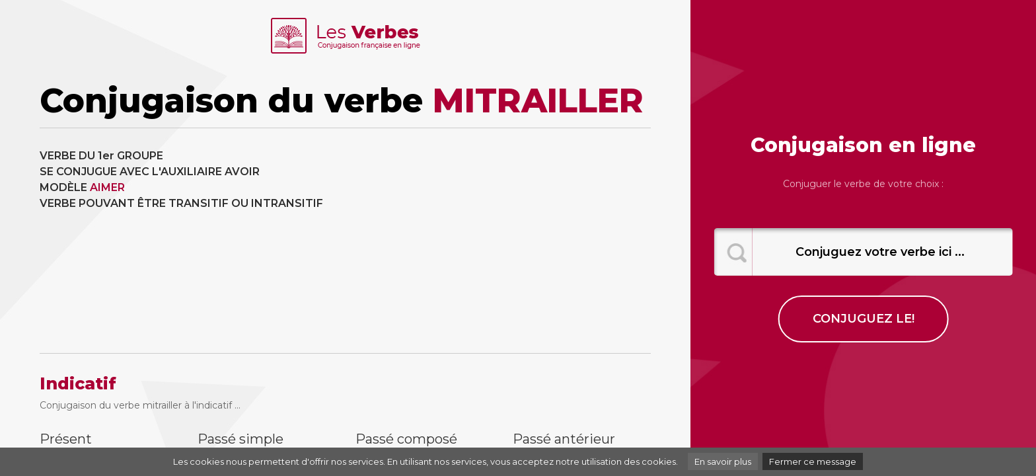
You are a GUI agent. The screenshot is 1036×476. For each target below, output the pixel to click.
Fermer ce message (812, 461)
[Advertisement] (503, 240)
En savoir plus (722, 461)
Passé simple (240, 439)
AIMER (107, 187)
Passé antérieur (564, 439)
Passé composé (406, 439)
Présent (66, 439)
